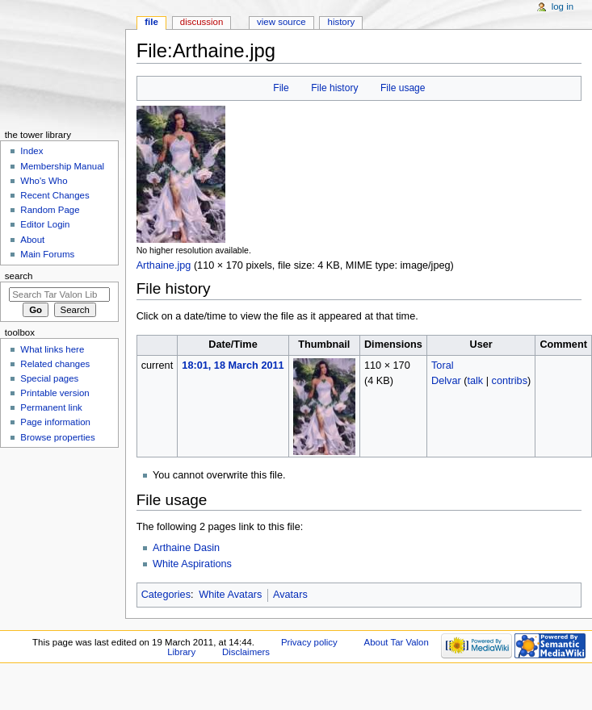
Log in (562, 6)
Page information (55, 422)
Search (19, 276)
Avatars (290, 594)
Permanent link (51, 407)
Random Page (49, 210)
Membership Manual (62, 166)
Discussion (201, 22)
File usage (403, 88)
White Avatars (230, 594)
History (341, 22)
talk (475, 380)
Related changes (55, 364)
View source (281, 22)
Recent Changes (54, 195)
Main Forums (47, 254)
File (280, 88)
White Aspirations (192, 564)
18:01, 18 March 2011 (232, 365)
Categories (166, 594)
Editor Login (44, 224)
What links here (52, 349)
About (32, 239)
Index (31, 151)
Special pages (49, 378)
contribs (509, 380)
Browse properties (57, 437)
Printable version (54, 393)
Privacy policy (309, 642)
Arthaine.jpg (163, 265)
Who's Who (43, 181)
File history (334, 88)
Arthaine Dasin (186, 547)
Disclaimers (246, 652)
